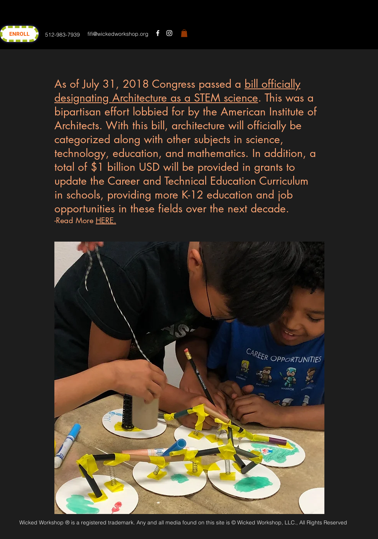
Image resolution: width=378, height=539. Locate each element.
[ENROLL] (19, 34)
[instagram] (169, 33)
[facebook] (158, 33)
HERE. (106, 220)
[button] (184, 33)
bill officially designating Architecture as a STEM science (177, 91)
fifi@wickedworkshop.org (118, 33)
